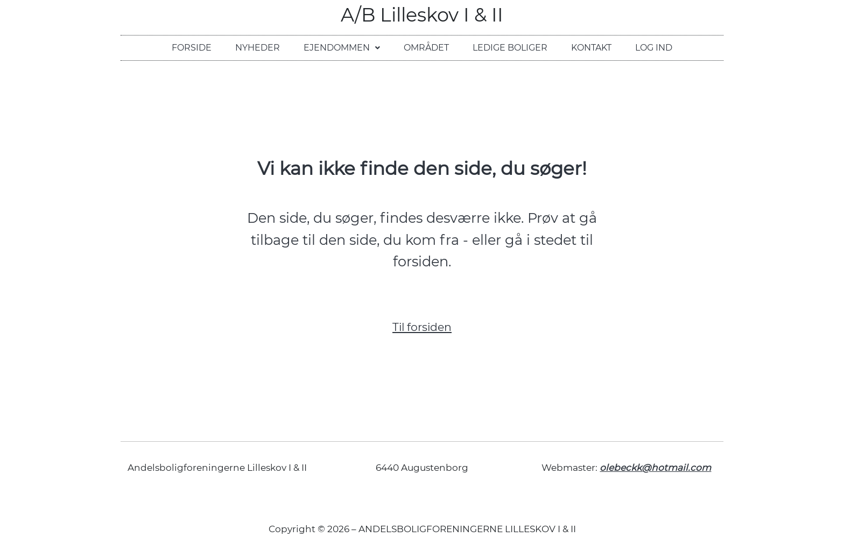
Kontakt (591, 48)
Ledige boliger (510, 48)
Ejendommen (342, 48)
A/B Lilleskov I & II (422, 14)
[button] (342, 48)
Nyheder (257, 48)
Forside (192, 48)
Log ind (653, 48)
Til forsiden (422, 327)
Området (426, 48)
